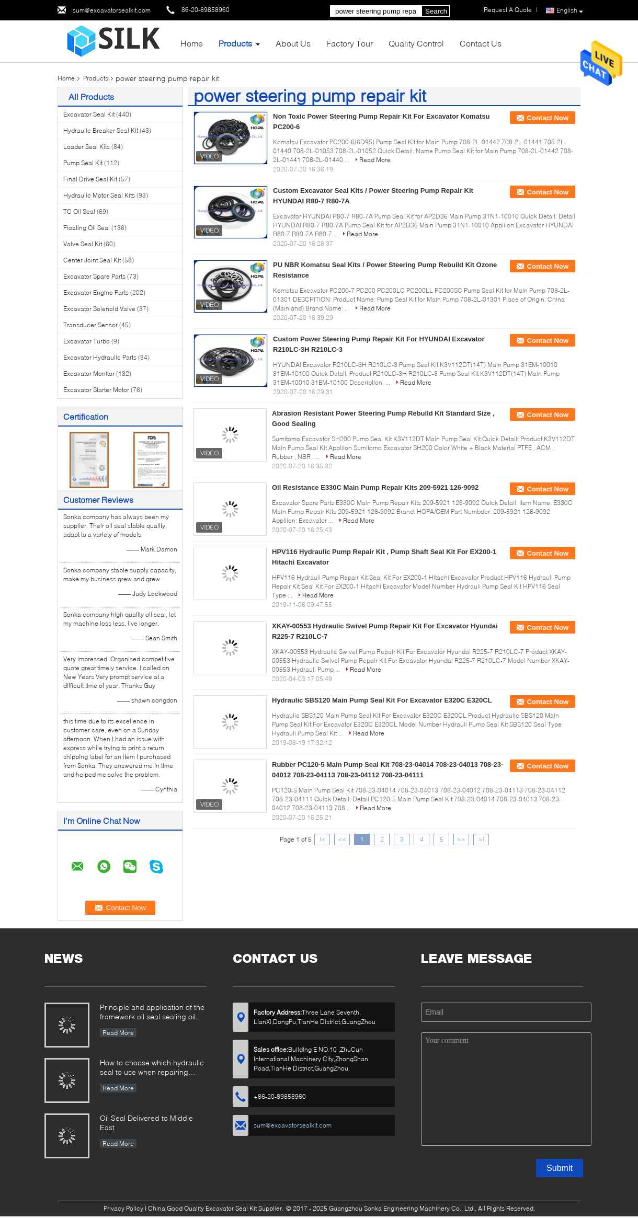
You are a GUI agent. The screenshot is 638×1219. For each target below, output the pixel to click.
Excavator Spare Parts (94, 276)
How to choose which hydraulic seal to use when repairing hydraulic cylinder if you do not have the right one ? (152, 1068)
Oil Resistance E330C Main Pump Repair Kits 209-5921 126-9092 (375, 487)
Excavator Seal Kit (89, 114)
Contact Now (547, 118)
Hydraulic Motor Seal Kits (99, 195)
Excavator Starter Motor (96, 390)
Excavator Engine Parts (96, 292)
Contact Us (481, 43)
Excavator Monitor (89, 373)
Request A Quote (508, 10)
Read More (375, 160)
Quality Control (416, 43)
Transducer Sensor (90, 325)
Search (436, 11)
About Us (293, 43)
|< (322, 839)
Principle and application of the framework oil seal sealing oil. (152, 1012)
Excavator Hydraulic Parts (99, 357)
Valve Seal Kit (82, 244)
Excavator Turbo (86, 341)
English (569, 10)
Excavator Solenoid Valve (99, 309)
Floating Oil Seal (86, 228)
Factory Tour (349, 43)
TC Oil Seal (79, 211)
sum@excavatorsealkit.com (112, 10)
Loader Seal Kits (86, 147)
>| (481, 839)
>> (461, 839)
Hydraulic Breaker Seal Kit (100, 130)
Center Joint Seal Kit (92, 260)
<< (342, 839)
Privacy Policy (123, 1208)
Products (235, 43)
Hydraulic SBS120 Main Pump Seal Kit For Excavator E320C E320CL (382, 700)
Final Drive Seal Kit (90, 179)
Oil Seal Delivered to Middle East (146, 1122)
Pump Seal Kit (82, 163)
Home (191, 43)
